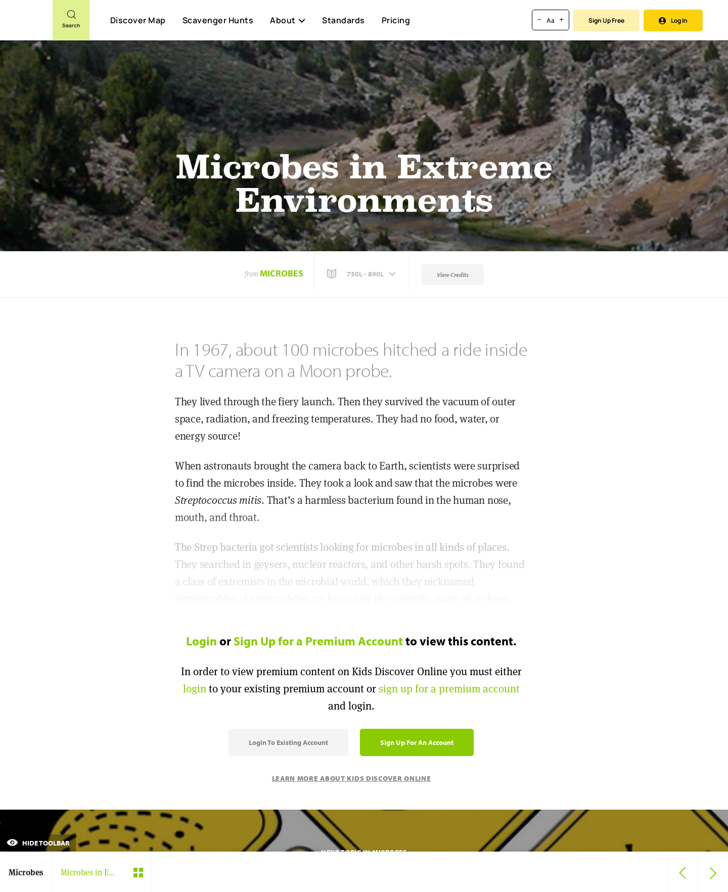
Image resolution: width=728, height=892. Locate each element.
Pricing (396, 20)
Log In (673, 20)
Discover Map (138, 20)
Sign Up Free (606, 20)
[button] (362, 273)
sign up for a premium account (449, 688)
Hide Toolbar (38, 843)
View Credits (453, 274)
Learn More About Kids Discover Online (351, 778)
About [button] (287, 20)
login (194, 688)
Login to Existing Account (288, 742)
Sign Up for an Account (416, 742)
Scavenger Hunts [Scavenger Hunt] (217, 21)
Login (201, 640)
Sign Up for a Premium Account (318, 640)
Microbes (281, 273)
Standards (343, 20)
